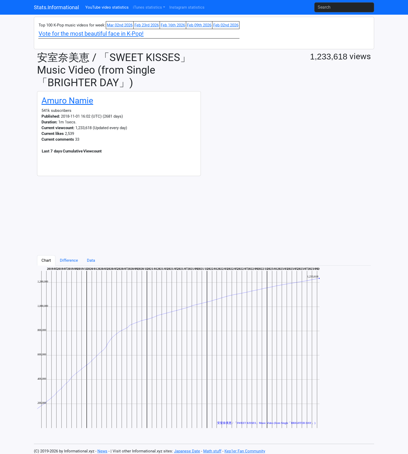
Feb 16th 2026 (173, 25)
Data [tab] (91, 260)
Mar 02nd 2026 (120, 25)
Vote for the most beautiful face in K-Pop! (91, 33)
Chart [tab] (46, 260)
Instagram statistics (187, 7)
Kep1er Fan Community (244, 451)
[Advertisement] (194, 212)
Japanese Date (187, 451)
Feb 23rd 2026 (146, 25)
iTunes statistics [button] (147, 7)
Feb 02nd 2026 (225, 25)
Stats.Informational (56, 7)
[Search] (344, 7)
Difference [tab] (69, 260)
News (102, 451)
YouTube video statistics (107, 7)
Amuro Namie (67, 101)
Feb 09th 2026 (199, 25)
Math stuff (212, 451)
